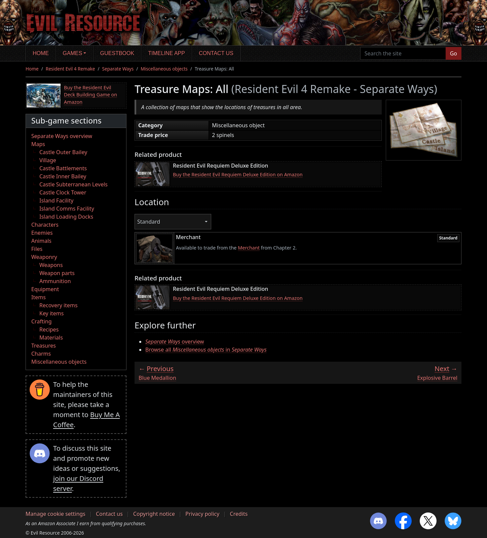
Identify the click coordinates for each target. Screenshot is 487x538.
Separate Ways (118, 68)
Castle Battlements (63, 168)
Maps (38, 144)
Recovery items (58, 305)
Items (38, 297)
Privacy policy (202, 514)
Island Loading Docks (66, 216)
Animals (41, 240)
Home (41, 53)
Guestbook (117, 53)
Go (453, 53)
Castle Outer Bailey (63, 152)
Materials (51, 337)
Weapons (51, 265)
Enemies (42, 232)
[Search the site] (403, 53)
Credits (239, 514)
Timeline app (166, 53)
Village (47, 160)
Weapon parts (57, 273)
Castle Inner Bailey (62, 176)
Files (36, 249)
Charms (41, 353)
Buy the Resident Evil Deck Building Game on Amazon (90, 94)
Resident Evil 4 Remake (70, 68)
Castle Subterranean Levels (73, 184)
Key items (51, 313)
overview (174, 341)
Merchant (249, 247)
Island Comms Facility (66, 208)
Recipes (49, 329)
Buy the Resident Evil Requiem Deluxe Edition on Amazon (238, 174)
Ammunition (55, 281)
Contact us (216, 53)
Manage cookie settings (55, 514)
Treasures (43, 345)
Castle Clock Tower (62, 192)
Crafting (41, 321)
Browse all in (206, 349)
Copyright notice (154, 514)
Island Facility (56, 200)
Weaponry (44, 257)
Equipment (45, 289)
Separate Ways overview (61, 136)
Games (72, 53)
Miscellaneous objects (164, 68)
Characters (45, 224)
